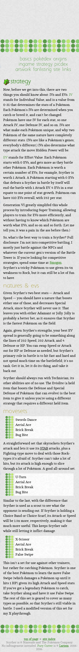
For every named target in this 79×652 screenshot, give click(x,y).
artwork (23, 69)
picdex (61, 64)
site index (49, 639)
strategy (44, 64)
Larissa (63, 646)
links (66, 69)
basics (26, 59)
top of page (31, 639)
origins (60, 59)
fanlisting (42, 69)
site (57, 69)
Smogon (56, 263)
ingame (27, 64)
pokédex (42, 59)
